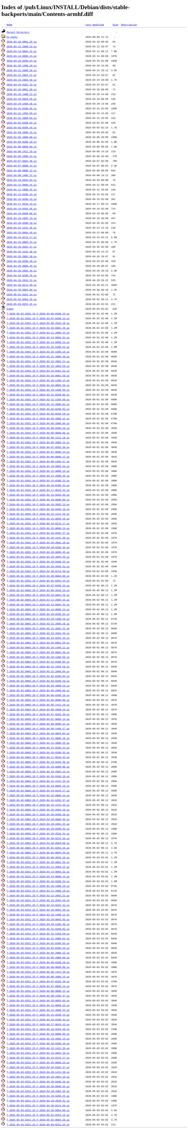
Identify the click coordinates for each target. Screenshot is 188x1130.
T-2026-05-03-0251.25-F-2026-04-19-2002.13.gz (38, 1038)
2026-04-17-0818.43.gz (22, 203)
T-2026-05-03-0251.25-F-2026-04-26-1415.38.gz (38, 1072)
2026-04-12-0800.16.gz (22, 184)
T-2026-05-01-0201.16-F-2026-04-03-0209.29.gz (38, 413)
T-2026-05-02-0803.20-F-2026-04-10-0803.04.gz (38, 733)
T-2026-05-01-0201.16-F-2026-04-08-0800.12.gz (38, 456)
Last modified (94, 24)
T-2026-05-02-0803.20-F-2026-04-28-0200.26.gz (38, 814)
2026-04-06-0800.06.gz (22, 146)
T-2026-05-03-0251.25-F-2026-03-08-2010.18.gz (38, 857)
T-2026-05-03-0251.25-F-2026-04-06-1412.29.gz (38, 971)
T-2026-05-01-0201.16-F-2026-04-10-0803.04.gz (38, 466)
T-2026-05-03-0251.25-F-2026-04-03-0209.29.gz (38, 948)
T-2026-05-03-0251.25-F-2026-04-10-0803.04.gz (38, 1000)
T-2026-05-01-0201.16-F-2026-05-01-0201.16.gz (38, 580)
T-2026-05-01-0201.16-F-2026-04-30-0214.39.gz (38, 571)
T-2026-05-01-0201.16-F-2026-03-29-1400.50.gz (38, 390)
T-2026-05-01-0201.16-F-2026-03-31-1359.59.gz (38, 399)
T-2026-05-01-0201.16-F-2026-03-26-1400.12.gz (38, 380)
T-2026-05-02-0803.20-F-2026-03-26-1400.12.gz (38, 647)
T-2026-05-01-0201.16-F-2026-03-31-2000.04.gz (38, 404)
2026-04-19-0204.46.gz (22, 208)
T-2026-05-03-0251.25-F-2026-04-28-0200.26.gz (38, 1081)
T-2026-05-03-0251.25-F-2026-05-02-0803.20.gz (38, 1119)
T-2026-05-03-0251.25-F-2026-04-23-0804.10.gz (38, 1053)
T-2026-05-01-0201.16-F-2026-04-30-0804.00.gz (38, 576)
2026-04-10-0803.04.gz (22, 180)
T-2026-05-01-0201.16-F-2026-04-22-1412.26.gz (38, 514)
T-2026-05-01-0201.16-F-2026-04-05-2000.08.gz (38, 423)
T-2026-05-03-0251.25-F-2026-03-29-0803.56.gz (38, 919)
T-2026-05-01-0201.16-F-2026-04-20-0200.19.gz (38, 509)
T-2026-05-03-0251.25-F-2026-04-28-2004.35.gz (38, 1091)
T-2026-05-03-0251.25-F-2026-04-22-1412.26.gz (38, 1048)
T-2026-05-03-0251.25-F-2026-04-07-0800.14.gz (38, 986)
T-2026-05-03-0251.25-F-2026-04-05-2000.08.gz (38, 957)
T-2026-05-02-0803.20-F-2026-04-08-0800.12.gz (38, 723)
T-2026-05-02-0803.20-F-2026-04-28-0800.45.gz (38, 819)
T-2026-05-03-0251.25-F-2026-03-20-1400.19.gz (38, 886)
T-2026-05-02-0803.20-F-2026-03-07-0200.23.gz (38, 585)
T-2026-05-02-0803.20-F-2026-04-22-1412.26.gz (38, 781)
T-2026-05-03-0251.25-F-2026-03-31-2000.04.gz (38, 938)
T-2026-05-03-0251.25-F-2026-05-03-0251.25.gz (38, 1124)
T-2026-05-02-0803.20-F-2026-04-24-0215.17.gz (38, 790)
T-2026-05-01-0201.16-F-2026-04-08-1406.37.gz (38, 461)
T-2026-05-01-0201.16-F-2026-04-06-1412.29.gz (38, 437)
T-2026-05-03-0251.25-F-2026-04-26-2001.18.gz (38, 1076)
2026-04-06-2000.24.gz (22, 156)
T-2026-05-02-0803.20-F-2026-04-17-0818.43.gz (38, 757)
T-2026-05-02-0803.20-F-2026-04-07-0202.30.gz (38, 714)
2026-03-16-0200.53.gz (22, 60)
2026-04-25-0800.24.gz (22, 242)
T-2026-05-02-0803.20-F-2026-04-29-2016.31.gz (38, 833)
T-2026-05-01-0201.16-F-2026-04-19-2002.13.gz (38, 504)
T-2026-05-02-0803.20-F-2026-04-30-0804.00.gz (38, 843)
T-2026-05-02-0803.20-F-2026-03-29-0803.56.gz (38, 652)
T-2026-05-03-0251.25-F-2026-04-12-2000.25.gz (38, 1010)
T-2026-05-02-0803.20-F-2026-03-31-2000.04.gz (38, 671)
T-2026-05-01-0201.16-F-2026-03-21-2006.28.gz (38, 356)
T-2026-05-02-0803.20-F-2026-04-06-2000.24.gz (38, 709)
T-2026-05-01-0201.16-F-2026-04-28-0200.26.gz (38, 547)
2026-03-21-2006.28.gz (22, 70)
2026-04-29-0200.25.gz (22, 275)
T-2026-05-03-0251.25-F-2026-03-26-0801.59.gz (38, 909)
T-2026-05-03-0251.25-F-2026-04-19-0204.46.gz (38, 1029)
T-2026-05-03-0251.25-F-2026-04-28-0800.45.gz (38, 1086)
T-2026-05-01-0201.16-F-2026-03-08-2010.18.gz (38, 323)
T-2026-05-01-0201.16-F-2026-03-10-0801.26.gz (38, 328)
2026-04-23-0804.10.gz (22, 232)
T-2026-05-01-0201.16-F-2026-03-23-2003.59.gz (38, 366)
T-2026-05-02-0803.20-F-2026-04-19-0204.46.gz (38, 762)
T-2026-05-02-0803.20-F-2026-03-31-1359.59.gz (38, 666)
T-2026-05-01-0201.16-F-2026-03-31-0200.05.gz (38, 394)
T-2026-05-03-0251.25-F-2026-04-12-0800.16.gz (38, 1005)
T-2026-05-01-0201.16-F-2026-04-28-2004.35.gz (38, 556)
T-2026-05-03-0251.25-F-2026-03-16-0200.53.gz (38, 881)
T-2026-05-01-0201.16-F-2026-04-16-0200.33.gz (38, 485)
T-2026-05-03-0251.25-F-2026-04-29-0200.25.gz (38, 1096)
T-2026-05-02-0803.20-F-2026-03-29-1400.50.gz (38, 657)
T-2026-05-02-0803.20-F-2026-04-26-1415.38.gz (38, 805)
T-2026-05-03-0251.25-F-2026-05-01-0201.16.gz (38, 1115)
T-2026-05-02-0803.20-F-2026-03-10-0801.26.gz (38, 595)
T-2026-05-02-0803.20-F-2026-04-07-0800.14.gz (38, 719)
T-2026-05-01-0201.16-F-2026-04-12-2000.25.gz (38, 475)
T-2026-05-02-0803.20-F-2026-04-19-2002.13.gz (38, 771)
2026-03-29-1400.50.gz (22, 103)
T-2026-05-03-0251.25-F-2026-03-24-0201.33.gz (38, 905)
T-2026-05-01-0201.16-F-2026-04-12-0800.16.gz (38, 471)
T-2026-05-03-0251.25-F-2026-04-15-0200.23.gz (38, 1014)
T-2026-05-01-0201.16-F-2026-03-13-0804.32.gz (38, 337)
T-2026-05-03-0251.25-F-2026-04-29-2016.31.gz (38, 1100)
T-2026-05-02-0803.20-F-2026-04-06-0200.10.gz (38, 695)
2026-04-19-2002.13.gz (22, 218)
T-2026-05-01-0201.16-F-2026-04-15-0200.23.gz (38, 480)
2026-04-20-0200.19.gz (22, 223)
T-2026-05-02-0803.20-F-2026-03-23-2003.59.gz (38, 633)
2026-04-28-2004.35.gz (22, 270)
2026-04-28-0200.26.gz (22, 261)
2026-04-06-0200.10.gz (22, 141)
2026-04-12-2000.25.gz (22, 189)
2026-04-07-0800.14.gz (22, 165)
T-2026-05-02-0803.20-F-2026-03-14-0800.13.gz (38, 609)
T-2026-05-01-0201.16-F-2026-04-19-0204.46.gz (38, 494)
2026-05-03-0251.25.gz (22, 304)
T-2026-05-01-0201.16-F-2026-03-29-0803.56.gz (38, 385)
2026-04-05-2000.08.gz (22, 137)
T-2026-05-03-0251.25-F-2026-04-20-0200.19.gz (38, 1043)
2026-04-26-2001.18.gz (22, 256)
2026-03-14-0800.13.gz (22, 56)
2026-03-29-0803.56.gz (22, 99)
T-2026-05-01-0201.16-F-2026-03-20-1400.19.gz (38, 351)
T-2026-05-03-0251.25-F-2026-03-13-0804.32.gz (38, 871)
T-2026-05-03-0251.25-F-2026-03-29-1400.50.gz (38, 924)
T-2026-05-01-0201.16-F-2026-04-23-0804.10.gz (38, 518)
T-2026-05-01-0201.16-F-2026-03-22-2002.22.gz (38, 361)
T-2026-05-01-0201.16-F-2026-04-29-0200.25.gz (38, 561)
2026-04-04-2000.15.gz (22, 132)
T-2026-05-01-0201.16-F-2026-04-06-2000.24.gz (38, 442)
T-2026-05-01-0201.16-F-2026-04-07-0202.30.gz (38, 447)
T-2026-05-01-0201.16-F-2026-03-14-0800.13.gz (38, 342)
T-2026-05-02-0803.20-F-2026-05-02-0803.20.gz (38, 852)
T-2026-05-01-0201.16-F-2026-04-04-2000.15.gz (38, 418)
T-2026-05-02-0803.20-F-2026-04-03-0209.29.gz (38, 681)
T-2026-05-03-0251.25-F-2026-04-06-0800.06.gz (38, 967)
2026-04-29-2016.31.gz (22, 280)
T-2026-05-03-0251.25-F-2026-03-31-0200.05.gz (38, 929)
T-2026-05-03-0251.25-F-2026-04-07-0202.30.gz (38, 981)
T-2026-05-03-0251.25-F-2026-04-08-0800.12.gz (38, 991)
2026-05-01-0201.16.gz (22, 294)
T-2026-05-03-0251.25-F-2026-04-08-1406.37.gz (38, 995)
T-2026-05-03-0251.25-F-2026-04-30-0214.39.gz (38, 1105)
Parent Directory (18, 32)
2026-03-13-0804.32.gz (22, 51)
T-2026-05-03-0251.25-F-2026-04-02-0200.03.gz (38, 943)
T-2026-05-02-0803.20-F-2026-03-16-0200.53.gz (38, 614)
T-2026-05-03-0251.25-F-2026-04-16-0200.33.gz (38, 1019)
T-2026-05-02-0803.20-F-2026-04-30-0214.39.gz (38, 838)
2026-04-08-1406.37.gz (22, 175)
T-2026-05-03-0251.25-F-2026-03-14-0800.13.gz (38, 876)
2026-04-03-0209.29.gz (22, 127)
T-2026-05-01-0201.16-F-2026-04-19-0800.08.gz (38, 499)
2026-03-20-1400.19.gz (22, 65)
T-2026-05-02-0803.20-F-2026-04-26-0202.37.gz (38, 800)
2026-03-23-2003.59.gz (22, 79)
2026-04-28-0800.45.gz (22, 266)
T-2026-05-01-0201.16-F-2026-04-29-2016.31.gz (38, 566)
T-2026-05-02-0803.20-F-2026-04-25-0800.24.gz (38, 795)
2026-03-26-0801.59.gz (22, 89)
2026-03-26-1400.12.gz (22, 94)
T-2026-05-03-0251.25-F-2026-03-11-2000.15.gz (38, 867)
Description (129, 24)
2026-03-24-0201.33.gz (22, 84)
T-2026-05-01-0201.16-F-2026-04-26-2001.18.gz (38, 542)
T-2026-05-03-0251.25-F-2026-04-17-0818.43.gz (38, 1024)
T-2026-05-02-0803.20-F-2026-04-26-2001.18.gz (38, 809)
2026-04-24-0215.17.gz (22, 237)
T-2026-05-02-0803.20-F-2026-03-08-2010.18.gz (38, 590)
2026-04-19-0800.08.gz (22, 213)
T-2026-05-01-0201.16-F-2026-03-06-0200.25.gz (38, 313)
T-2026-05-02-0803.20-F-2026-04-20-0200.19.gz (38, 776)
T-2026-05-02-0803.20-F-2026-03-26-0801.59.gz (38, 642)
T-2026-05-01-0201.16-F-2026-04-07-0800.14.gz (38, 452)
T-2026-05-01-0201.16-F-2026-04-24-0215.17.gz (38, 523)
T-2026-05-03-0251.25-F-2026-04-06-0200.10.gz (38, 962)
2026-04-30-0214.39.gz (22, 285)
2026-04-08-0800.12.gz (22, 170)
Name (9, 24)
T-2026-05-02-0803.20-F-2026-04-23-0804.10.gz (38, 785)
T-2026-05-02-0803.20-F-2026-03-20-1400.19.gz (38, 619)
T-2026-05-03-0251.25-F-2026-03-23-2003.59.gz (38, 900)
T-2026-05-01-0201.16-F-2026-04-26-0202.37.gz (38, 533)
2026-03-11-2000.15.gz (22, 46)
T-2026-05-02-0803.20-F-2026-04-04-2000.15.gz (38, 685)
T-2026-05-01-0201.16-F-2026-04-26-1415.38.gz (38, 537)
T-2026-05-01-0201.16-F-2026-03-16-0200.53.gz (38, 347)
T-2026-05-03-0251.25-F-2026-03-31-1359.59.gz (38, 933)
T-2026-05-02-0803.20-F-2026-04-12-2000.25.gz (38, 743)
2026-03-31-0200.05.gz (22, 108)
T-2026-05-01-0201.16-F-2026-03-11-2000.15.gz (38, 332)
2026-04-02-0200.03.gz (22, 122)
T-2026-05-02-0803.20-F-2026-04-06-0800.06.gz (38, 700)
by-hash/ (12, 37)
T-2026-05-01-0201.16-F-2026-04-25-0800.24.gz (38, 528)
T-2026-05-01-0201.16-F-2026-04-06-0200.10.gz (38, 428)
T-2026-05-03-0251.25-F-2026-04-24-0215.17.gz (38, 1057)
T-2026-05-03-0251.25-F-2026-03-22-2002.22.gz (38, 895)
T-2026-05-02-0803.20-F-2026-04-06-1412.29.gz (38, 704)
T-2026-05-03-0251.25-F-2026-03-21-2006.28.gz (38, 890)
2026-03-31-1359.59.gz (22, 113)
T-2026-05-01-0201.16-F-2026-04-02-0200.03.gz (38, 409)
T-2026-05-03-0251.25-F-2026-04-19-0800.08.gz (38, 1034)
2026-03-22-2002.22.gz (22, 75)
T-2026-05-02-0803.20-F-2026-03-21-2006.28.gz (38, 623)
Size (115, 24)
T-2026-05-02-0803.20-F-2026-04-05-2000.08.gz (38, 690)
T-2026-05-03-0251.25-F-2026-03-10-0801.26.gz (38, 862)
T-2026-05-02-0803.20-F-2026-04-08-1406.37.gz (38, 728)
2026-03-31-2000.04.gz (22, 118)
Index (10, 308)
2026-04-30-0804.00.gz (22, 289)
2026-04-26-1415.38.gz (22, 251)
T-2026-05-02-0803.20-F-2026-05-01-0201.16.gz (38, 847)
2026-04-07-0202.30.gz (22, 161)
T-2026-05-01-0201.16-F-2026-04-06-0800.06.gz (38, 432)
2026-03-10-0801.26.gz (22, 41)
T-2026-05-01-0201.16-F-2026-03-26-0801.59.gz (38, 375)
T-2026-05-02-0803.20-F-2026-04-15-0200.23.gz (38, 747)
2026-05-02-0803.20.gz (22, 299)
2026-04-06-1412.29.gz (22, 151)
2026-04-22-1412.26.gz (22, 227)
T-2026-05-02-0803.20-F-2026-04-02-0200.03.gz (38, 676)
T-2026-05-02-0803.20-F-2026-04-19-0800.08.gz (38, 766)
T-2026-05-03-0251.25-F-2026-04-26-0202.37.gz (38, 1067)
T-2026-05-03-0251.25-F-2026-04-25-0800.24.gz (38, 1062)
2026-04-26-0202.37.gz (22, 246)
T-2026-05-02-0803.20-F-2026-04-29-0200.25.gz (38, 828)
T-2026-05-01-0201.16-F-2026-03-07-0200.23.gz (38, 318)
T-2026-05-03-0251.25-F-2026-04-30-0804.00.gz (38, 1110)
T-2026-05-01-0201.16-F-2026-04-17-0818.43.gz (38, 490)
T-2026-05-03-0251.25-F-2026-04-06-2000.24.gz (38, 976)
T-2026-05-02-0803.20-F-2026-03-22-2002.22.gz (38, 628)
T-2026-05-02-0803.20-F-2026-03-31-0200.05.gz (38, 661)
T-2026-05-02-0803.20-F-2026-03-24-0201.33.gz (38, 638)
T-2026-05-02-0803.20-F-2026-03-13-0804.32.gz (38, 604)
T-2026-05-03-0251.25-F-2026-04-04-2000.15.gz (38, 952)
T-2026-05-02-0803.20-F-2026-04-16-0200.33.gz (38, 752)
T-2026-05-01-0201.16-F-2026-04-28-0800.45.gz (38, 552)
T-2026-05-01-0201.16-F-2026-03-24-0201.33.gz (38, 370)
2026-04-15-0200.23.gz (22, 194)
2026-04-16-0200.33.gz (22, 199)
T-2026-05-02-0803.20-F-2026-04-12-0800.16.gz (38, 738)
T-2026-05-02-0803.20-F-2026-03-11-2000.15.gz (38, 599)
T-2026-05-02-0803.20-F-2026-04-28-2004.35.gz (38, 824)
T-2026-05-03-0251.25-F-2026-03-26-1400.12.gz (38, 914)
